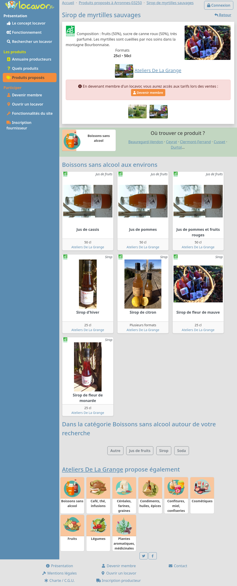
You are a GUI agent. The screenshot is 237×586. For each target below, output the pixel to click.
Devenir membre (24, 95)
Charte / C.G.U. (59, 580)
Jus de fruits (140, 450)
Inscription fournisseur (18, 125)
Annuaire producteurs (28, 59)
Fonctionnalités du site (29, 113)
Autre (115, 450)
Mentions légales (59, 573)
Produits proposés (25, 77)
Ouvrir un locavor (24, 104)
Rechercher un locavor (29, 41)
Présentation (59, 565)
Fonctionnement (24, 32)
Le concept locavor (26, 23)
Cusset (219, 141)
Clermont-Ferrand (195, 141)
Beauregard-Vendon (145, 141)
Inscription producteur (118, 580)
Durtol (176, 147)
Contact (177, 565)
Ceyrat (171, 141)
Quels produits (22, 68)
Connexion (218, 5)
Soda (181, 450)
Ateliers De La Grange (87, 247)
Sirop (163, 450)
